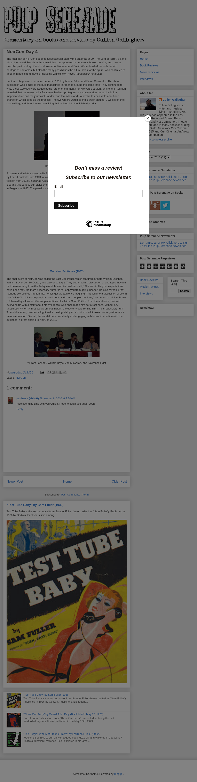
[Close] (148, 118)
